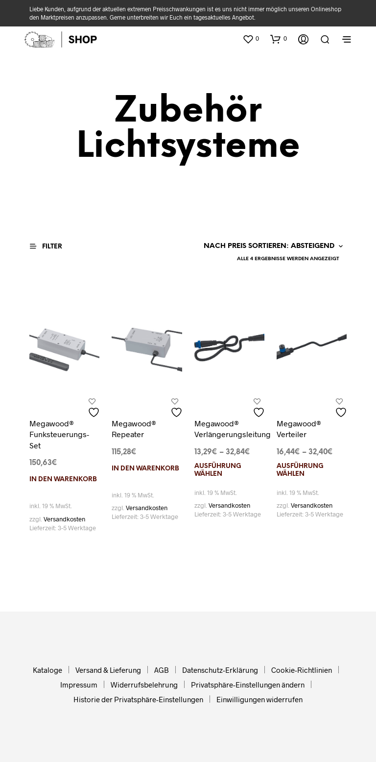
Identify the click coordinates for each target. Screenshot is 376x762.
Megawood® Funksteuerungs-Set (59, 434)
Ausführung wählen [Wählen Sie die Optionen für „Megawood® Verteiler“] (300, 470)
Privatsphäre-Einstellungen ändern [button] (248, 684)
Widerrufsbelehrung (144, 684)
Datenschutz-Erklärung (220, 669)
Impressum (78, 684)
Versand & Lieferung (108, 669)
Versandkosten (64, 519)
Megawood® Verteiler (299, 428)
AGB (161, 669)
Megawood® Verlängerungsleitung (232, 428)
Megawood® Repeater (134, 428)
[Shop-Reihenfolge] (271, 246)
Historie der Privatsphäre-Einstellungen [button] (138, 699)
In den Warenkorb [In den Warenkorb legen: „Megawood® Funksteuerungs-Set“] (63, 479)
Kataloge (47, 669)
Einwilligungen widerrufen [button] (259, 699)
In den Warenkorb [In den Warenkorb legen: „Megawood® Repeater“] (145, 469)
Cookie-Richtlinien (301, 669)
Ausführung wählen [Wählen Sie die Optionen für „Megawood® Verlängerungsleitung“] (217, 470)
